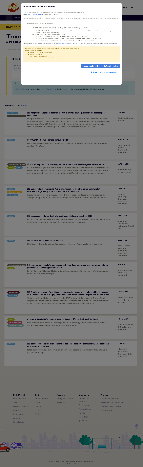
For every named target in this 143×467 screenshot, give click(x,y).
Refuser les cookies (111, 66)
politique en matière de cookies (34, 14)
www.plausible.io (63, 43)
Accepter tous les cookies (91, 66)
